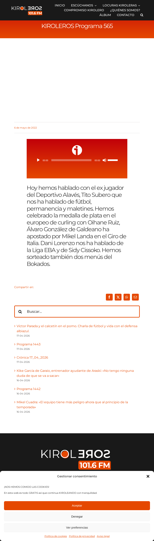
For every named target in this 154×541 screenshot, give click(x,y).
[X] (118, 297)
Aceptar (77, 505)
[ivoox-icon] (77, 147)
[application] (77, 160)
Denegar (77, 516)
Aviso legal (103, 536)
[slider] (71, 160)
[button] (148, 476)
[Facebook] (109, 297)
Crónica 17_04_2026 (32, 357)
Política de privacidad (82, 536)
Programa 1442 (29, 389)
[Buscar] (20, 312)
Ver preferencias (77, 527)
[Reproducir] (38, 160)
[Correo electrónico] (135, 297)
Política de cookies (56, 536)
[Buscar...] (77, 312)
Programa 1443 (29, 344)
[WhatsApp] (127, 297)
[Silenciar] (104, 160)
